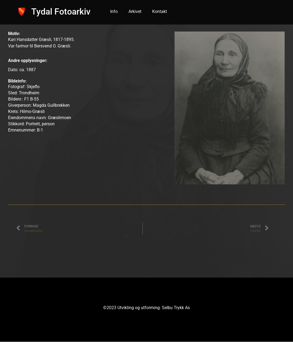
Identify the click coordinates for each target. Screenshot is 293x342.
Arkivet (134, 11)
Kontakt (159, 11)
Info (114, 11)
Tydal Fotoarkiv (60, 11)
